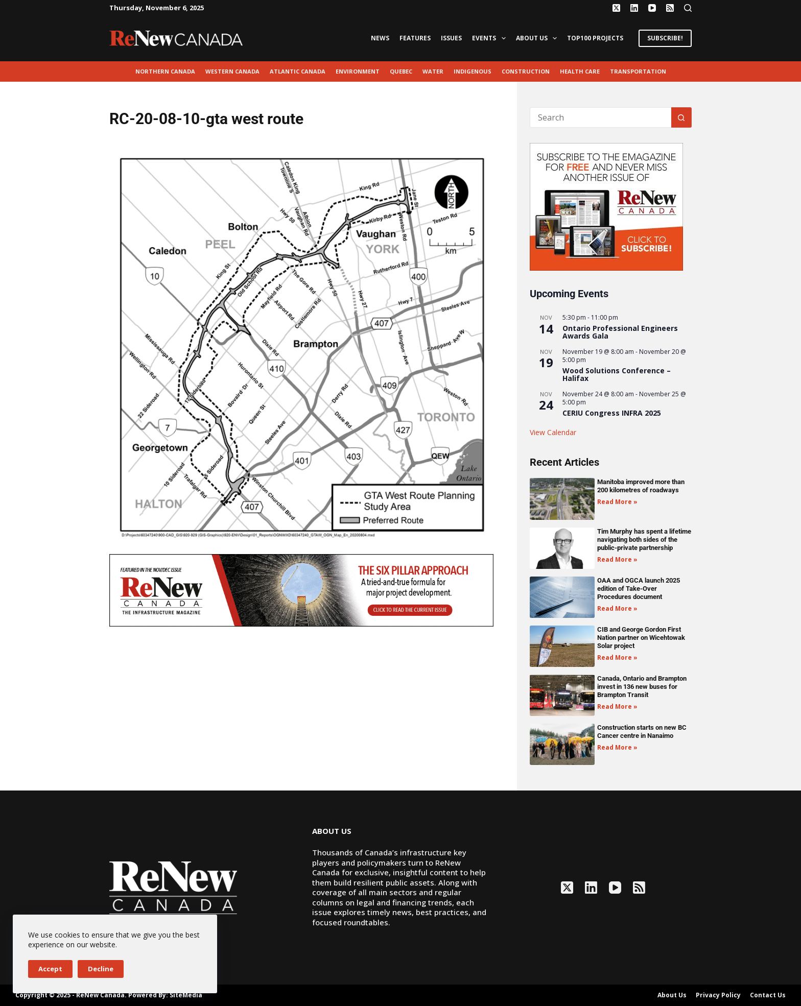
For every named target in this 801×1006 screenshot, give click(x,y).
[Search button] (681, 117)
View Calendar (553, 432)
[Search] (688, 8)
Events (490, 38)
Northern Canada (165, 71)
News (380, 38)
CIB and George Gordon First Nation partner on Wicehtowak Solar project (641, 638)
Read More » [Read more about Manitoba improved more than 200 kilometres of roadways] (617, 501)
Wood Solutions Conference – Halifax (616, 374)
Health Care (580, 71)
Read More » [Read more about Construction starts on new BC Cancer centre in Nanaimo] (617, 747)
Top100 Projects (595, 38)
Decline (100, 968)
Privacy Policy (718, 995)
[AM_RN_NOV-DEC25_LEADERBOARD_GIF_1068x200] (301, 589)
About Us (538, 38)
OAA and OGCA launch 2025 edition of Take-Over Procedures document (638, 589)
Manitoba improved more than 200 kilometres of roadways (641, 486)
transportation (638, 71)
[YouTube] (652, 8)
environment (358, 71)
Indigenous (472, 71)
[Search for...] (600, 117)
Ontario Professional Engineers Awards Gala (620, 332)
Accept (50, 968)
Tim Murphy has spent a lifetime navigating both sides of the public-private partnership (644, 540)
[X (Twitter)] (616, 8)
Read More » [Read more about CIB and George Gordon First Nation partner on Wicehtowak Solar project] (617, 657)
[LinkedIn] (634, 8)
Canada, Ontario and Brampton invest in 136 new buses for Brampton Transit (642, 687)
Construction (526, 71)
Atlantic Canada (297, 71)
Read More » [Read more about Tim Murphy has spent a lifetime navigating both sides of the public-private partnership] (617, 559)
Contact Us (768, 995)
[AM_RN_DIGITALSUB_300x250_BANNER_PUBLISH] (606, 205)
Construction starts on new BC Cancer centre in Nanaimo (642, 731)
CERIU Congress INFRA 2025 (611, 413)
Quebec (401, 71)
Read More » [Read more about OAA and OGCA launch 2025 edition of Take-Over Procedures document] (617, 608)
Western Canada (232, 71)
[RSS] (670, 8)
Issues (451, 38)
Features (415, 38)
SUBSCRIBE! (665, 38)
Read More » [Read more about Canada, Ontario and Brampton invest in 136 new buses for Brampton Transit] (617, 706)
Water (432, 71)
